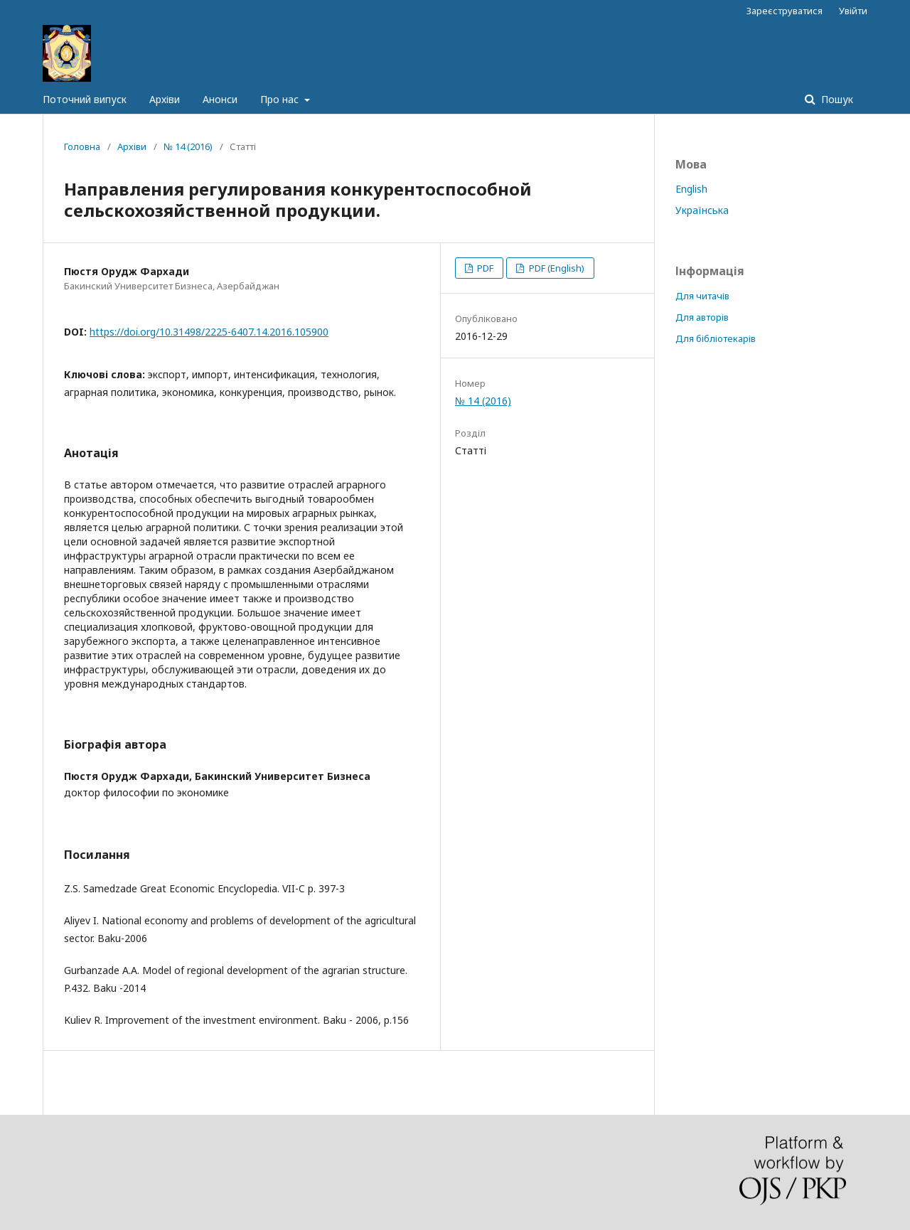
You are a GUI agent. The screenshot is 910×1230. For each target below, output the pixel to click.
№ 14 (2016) (188, 146)
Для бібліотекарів (715, 338)
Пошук (835, 99)
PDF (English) (555, 268)
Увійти (853, 10)
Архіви (164, 99)
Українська (702, 210)
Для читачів (702, 295)
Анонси (220, 99)
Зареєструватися (784, 10)
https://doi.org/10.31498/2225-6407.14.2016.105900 (209, 331)
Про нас (280, 99)
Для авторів (702, 317)
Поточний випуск (85, 99)
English (691, 189)
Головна (82, 146)
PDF (484, 268)
